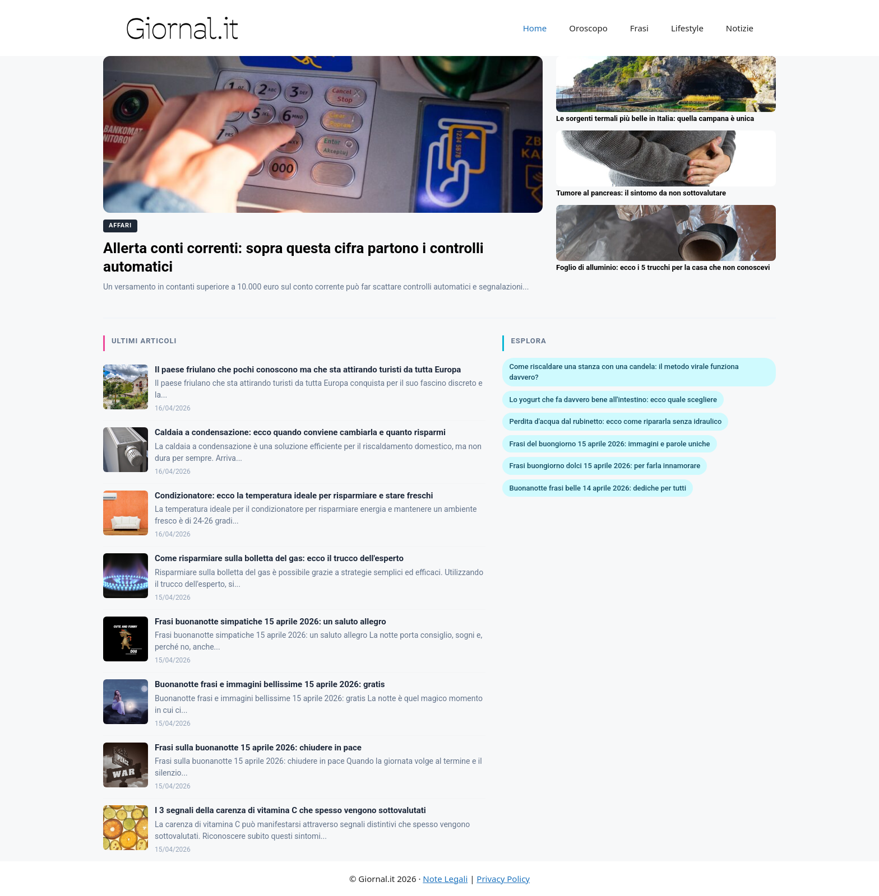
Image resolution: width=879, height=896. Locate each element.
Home (535, 28)
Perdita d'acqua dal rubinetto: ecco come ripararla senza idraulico (615, 421)
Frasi (639, 28)
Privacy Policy (503, 878)
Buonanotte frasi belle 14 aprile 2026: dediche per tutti (597, 488)
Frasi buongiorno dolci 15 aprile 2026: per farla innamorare (604, 465)
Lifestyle (687, 28)
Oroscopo (588, 28)
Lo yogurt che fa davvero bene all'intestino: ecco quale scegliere (612, 399)
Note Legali (445, 878)
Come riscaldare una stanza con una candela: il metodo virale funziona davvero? (623, 372)
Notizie (739, 28)
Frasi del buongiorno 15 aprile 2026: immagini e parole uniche (609, 444)
